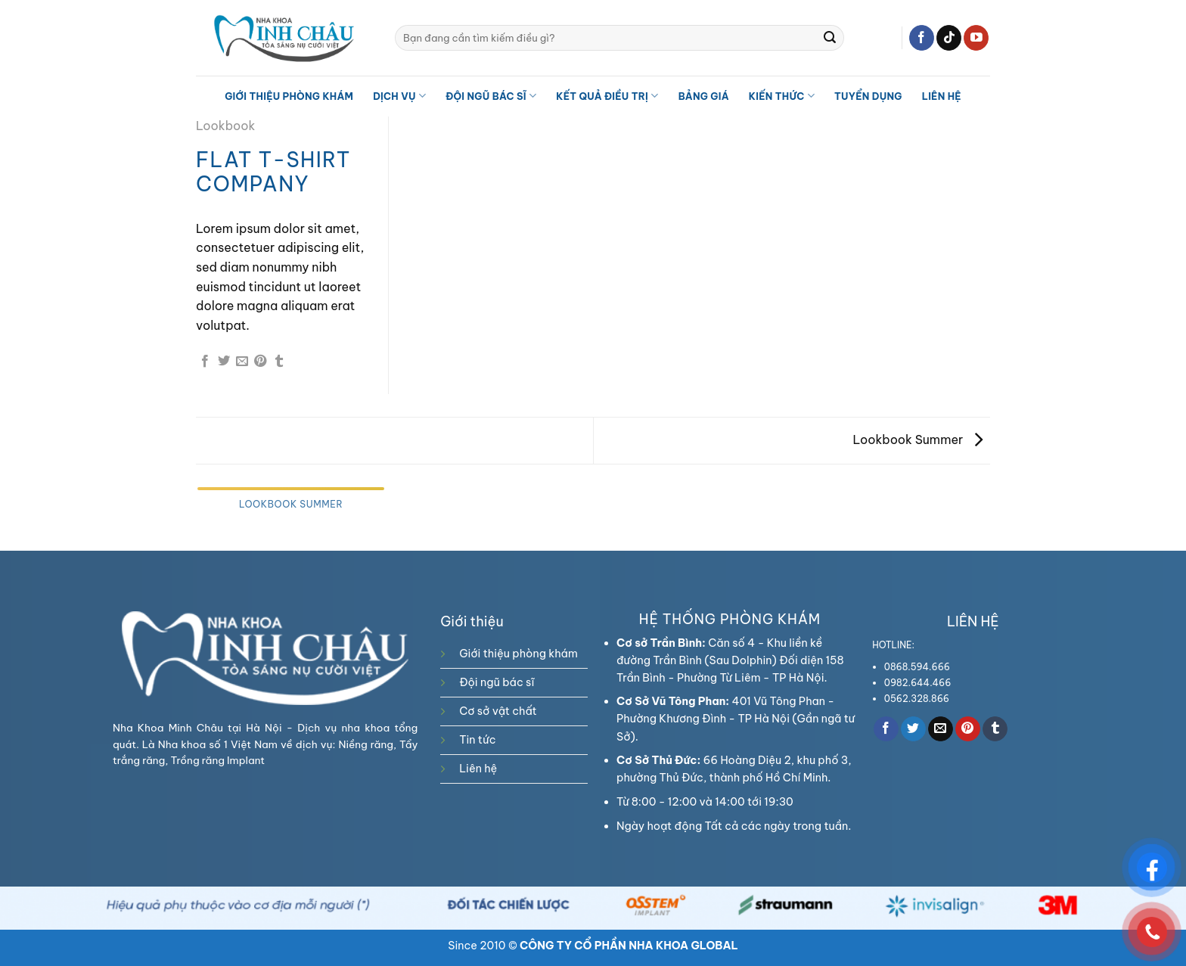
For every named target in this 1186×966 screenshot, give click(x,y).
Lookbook (225, 125)
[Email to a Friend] (242, 361)
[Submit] (830, 38)
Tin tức (477, 740)
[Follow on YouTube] (976, 38)
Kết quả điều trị (607, 96)
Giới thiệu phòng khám (289, 96)
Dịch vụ (399, 96)
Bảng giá (703, 96)
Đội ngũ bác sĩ (491, 96)
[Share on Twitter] (224, 361)
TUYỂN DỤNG (868, 96)
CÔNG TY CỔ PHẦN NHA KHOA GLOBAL (629, 945)
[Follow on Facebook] (921, 38)
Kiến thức (782, 96)
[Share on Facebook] (205, 361)
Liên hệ (941, 96)
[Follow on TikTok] (948, 38)
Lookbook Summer (918, 439)
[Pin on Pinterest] (260, 361)
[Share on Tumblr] (279, 361)
